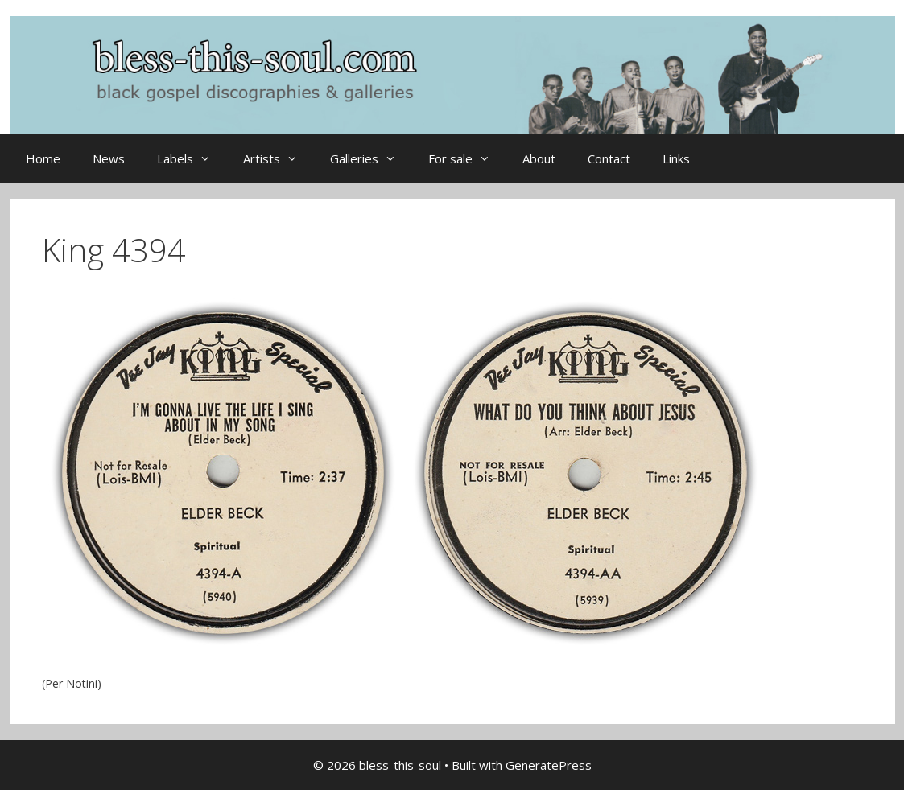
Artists (278, 158)
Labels (192, 158)
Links (676, 158)
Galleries (371, 158)
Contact (609, 158)
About (538, 158)
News (109, 158)
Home (43, 158)
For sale (467, 158)
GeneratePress (549, 765)
